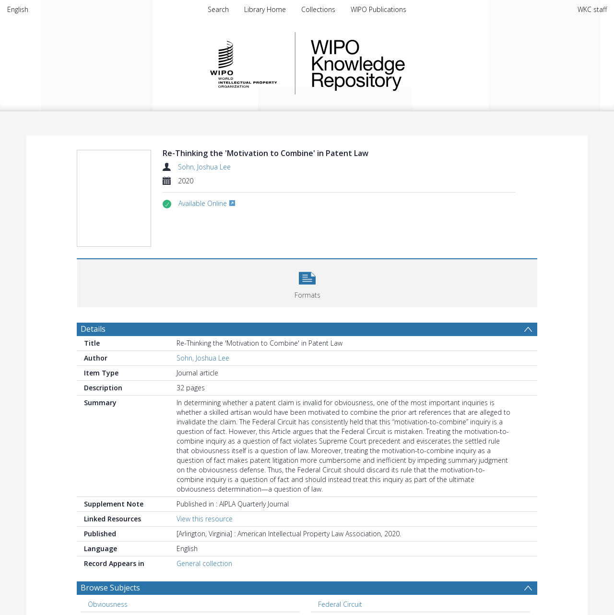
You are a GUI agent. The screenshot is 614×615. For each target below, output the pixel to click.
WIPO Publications (378, 9)
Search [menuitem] (218, 9)
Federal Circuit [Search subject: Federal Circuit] (340, 604)
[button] (307, 282)
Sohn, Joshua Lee (204, 166)
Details (93, 329)
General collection (204, 563)
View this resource (205, 518)
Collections (318, 9)
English (17, 9)
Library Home (265, 9)
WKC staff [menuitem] (592, 9)
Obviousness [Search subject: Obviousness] (108, 604)
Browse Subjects (110, 587)
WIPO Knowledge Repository (397, 63)
